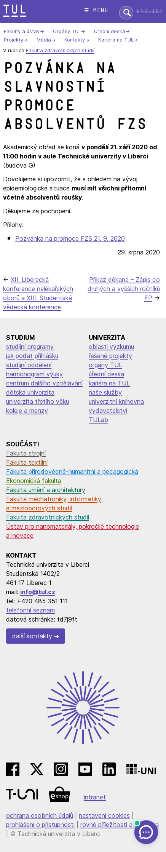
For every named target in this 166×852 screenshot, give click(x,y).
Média (44, 40)
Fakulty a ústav (22, 31)
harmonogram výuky (34, 374)
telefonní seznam (30, 610)
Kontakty (74, 40)
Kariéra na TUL (115, 40)
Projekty (13, 40)
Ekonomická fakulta (33, 480)
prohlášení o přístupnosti (40, 824)
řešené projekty (110, 356)
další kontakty (32, 636)
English (149, 11)
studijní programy (30, 346)
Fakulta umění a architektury (45, 490)
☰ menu (96, 10)
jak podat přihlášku (32, 356)
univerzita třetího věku (37, 401)
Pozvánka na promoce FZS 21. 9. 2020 (70, 238)
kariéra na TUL (109, 383)
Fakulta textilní (27, 462)
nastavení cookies (104, 815)
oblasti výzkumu (111, 346)
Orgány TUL (67, 31)
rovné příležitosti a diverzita (119, 824)
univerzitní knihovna (116, 401)
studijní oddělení (28, 365)
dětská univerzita (30, 392)
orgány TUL (105, 365)
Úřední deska (109, 31)
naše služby (105, 392)
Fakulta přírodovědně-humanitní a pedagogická (72, 471)
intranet (95, 797)
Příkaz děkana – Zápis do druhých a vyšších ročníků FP (124, 289)
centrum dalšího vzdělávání (44, 383)
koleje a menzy (27, 410)
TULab (98, 420)
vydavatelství (108, 410)
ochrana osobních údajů (39, 815)
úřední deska (106, 374)
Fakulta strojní (26, 453)
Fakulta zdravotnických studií (60, 50)
